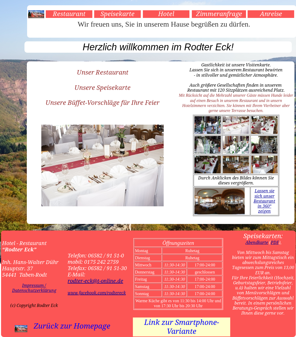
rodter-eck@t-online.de (95, 281)
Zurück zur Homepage (72, 326)
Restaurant (69, 14)
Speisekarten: (263, 236)
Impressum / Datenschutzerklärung (34, 288)
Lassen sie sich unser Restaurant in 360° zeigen (264, 201)
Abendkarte (256, 242)
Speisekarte (117, 14)
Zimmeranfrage (219, 14)
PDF (275, 242)
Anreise (271, 14)
